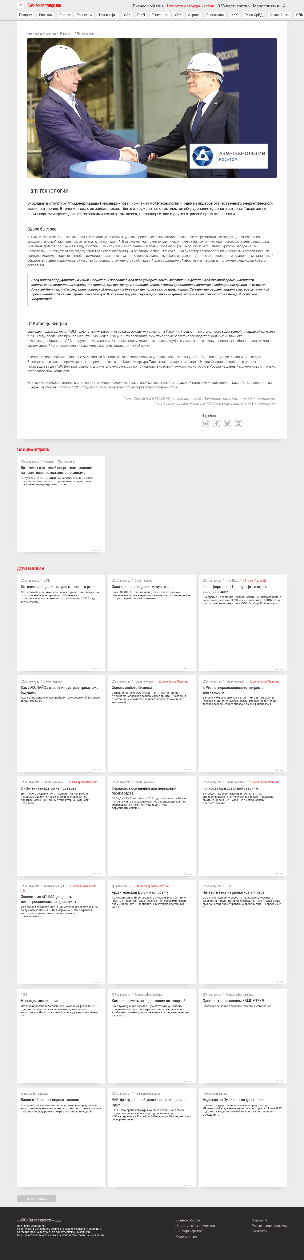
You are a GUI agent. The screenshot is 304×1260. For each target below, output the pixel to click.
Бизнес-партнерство (44, 4)
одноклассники (238, 423)
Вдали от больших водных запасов (50, 1099)
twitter (227, 423)
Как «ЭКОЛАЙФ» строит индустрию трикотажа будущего (59, 690)
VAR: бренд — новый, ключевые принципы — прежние (149, 1102)
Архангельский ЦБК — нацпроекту (140, 892)
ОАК (127, 15)
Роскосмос (215, 15)
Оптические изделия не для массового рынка (59, 586)
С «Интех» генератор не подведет (48, 788)
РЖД (141, 15)
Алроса (194, 15)
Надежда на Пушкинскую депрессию (233, 1099)
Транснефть (108, 15)
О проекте (259, 1220)
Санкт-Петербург (144, 580)
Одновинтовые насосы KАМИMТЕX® (234, 1000)
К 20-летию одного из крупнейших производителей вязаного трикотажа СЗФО (60, 699)
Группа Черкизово (144, 681)
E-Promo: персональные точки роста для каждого (233, 690)
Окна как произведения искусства (140, 586)
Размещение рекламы (269, 1226)
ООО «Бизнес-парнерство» (37, 1220)
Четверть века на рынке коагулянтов (234, 892)
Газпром (25, 15)
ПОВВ (229, 886)
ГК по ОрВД (253, 15)
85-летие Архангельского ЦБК (153, 886)
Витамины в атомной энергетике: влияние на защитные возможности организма (56, 470)
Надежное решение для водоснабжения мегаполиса (237, 1006)
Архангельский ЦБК (54, 886)
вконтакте (205, 423)
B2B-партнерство (233, 6)
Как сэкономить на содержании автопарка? (148, 1000)
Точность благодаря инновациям (230, 788)
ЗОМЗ (47, 580)
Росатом (46, 15)
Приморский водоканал (147, 1093)
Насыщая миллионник (40, 1000)
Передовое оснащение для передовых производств (144, 791)
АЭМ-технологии (84, 33)
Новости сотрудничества (190, 6)
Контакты (259, 1231)
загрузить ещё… (37, 1198)
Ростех (64, 15)
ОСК (178, 15)
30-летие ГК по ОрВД (254, 580)
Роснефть (84, 15)
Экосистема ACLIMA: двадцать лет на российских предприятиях (48, 899)
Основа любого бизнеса (132, 687)
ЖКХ (234, 15)
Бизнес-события (148, 6)
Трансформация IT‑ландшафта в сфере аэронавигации (235, 589)
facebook (216, 423)
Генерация (160, 15)
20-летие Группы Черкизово (173, 681)
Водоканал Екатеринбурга (149, 994)
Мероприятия (266, 6)
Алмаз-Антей (279, 15)
